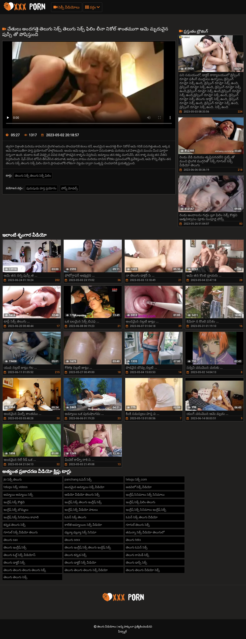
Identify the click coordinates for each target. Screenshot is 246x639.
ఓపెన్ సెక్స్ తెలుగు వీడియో (142, 517)
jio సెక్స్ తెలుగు (13, 479)
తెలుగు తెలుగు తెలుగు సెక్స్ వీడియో (86, 570)
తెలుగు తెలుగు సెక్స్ (15, 577)
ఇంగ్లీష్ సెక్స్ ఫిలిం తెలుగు (140, 502)
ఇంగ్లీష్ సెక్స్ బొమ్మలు (16, 509)
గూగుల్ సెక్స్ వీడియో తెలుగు (21, 532)
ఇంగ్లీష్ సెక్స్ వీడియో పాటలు (81, 509)
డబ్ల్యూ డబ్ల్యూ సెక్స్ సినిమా (80, 532)
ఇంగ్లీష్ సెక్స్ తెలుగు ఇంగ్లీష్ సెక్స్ (83, 502)
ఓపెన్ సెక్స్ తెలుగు (75, 517)
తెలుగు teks (133, 540)
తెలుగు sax (11, 540)
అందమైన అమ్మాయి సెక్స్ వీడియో (84, 487)
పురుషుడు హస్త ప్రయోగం (41, 188)
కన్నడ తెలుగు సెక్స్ (15, 524)
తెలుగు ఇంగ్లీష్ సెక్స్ (15, 547)
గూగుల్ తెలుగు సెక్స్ (138, 524)
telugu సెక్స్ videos (16, 487)
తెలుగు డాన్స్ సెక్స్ (136, 562)
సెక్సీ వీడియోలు (66, 7)
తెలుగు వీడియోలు (107, 626)
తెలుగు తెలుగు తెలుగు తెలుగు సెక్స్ (25, 570)
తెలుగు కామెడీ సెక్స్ (137, 555)
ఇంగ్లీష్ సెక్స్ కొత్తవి (14, 502)
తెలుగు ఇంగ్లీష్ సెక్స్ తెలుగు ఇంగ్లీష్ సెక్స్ (88, 547)
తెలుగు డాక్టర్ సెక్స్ (14, 562)
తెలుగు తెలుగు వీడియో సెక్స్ (143, 570)
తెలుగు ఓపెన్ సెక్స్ (137, 547)
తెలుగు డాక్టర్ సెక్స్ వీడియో (80, 562)
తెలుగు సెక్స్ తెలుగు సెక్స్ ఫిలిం (33, 175)
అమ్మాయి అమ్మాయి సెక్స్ (18, 494)
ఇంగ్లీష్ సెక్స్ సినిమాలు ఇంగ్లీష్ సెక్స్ (146, 509)
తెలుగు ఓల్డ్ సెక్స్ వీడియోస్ (19, 555)
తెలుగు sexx (72, 540)
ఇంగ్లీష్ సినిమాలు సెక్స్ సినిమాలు (145, 494)
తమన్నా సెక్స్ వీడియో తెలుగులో (145, 532)
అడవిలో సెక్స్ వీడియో (139, 487)
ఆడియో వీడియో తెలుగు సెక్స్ (82, 494)
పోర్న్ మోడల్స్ (69, 188)
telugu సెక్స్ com (136, 479)
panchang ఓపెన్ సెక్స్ (78, 479)
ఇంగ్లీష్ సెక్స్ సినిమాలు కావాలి (21, 517)
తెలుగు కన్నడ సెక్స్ (76, 555)
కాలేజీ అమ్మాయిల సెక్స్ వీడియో (83, 524)
